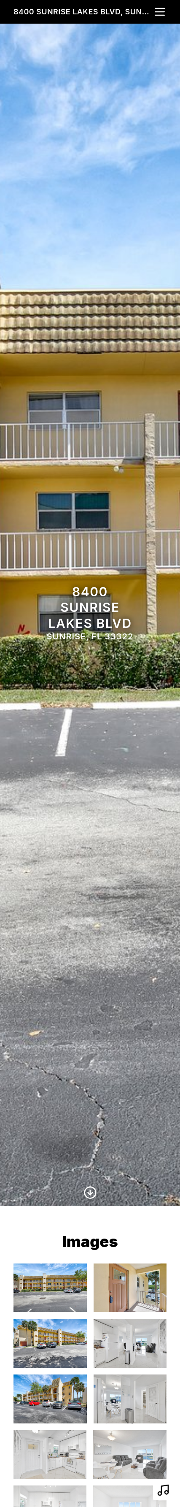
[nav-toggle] (160, 12)
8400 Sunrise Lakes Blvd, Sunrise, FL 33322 (83, 11)
